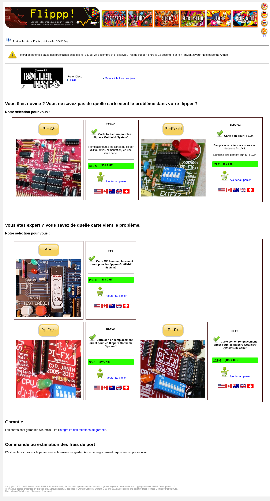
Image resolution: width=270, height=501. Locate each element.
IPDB (71, 79)
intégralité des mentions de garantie (82, 430)
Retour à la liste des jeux (119, 78)
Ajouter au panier (111, 181)
